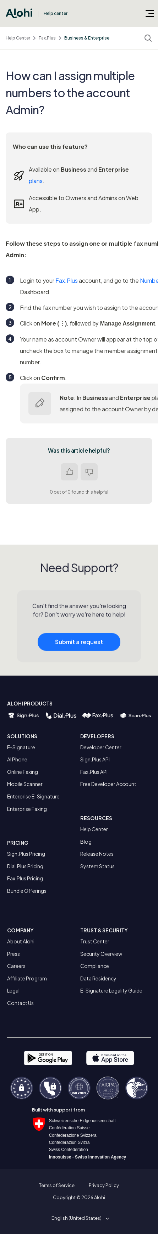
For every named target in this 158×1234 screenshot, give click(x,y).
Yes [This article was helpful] (69, 471)
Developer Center (100, 747)
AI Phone (17, 759)
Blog (86, 841)
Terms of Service (57, 1185)
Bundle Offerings (27, 890)
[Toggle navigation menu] (150, 13)
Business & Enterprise (86, 38)
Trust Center (94, 941)
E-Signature (21, 747)
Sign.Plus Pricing (26, 853)
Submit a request (79, 653)
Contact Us (20, 1003)
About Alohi (20, 941)
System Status (97, 866)
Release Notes (97, 853)
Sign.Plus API (95, 759)
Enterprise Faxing (27, 809)
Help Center (18, 38)
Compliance (94, 966)
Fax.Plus (47, 38)
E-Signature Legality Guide (111, 990)
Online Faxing (22, 772)
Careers (16, 966)
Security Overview (101, 954)
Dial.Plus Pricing (25, 866)
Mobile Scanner (25, 784)
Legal (13, 990)
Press (13, 954)
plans (36, 180)
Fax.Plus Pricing (25, 878)
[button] (79, 1218)
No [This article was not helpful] (89, 471)
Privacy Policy (104, 1185)
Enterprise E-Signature (33, 796)
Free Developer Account (108, 784)
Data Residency (98, 978)
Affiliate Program (27, 978)
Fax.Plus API (94, 772)
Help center (55, 13)
